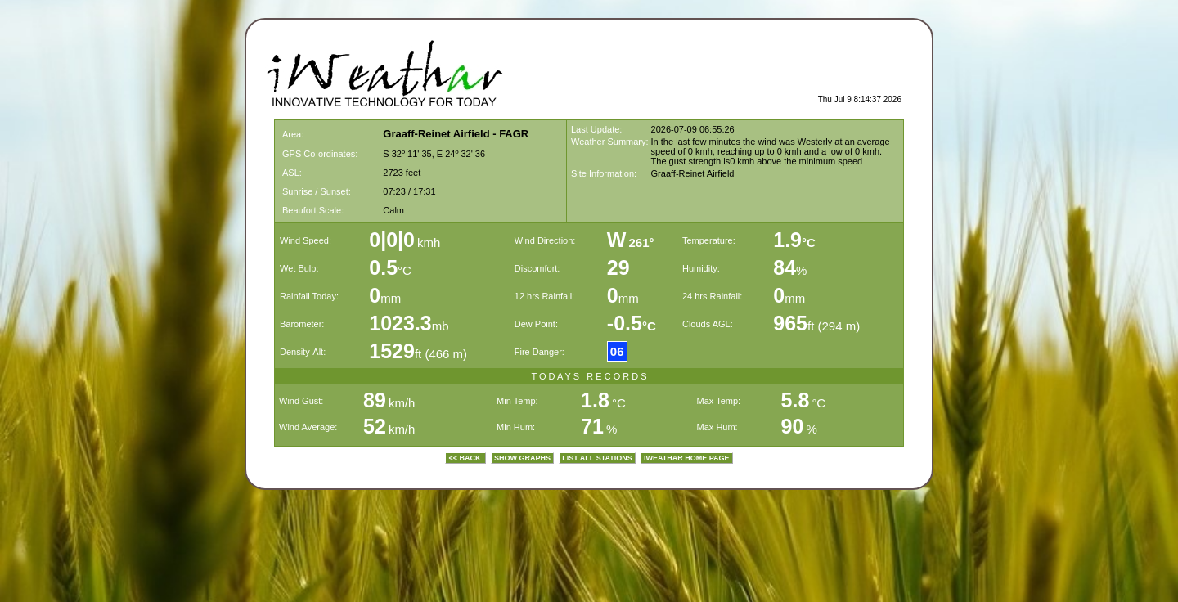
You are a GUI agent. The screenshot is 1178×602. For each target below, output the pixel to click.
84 (784, 267)
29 (618, 267)
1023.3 (400, 323)
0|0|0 (392, 239)
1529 (392, 350)
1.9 (794, 239)
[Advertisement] (710, 70)
